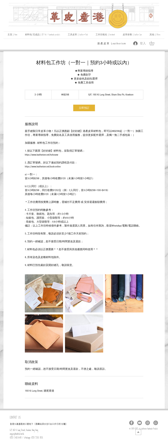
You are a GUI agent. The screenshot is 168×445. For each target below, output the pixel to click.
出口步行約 (55, 423)
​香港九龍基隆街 (17, 423)
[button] (155, 35)
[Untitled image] (44, 293)
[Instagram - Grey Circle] (147, 423)
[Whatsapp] (155, 423)
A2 (49, 424)
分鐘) (63, 423)
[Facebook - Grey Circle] (131, 423)
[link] (153, 43)
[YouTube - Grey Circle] (139, 423)
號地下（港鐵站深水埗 (37, 423)
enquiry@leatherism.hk (17, 434)
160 (26, 424)
